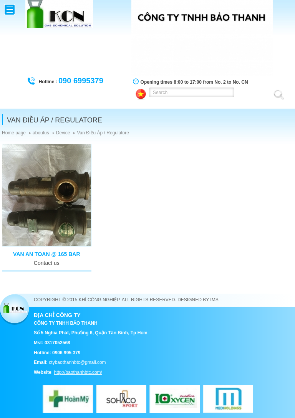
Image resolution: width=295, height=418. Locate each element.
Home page (14, 132)
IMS (214, 299)
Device (63, 132)
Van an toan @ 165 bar (46, 254)
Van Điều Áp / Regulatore (103, 132)
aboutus (41, 132)
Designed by (193, 299)
